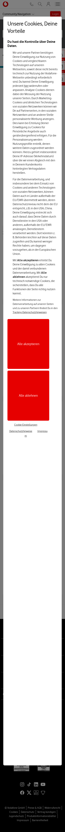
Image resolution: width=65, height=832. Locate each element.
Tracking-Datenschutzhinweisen (30, 312)
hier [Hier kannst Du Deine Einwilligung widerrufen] (26, 85)
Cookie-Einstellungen (25, 424)
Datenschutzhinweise (20, 431)
